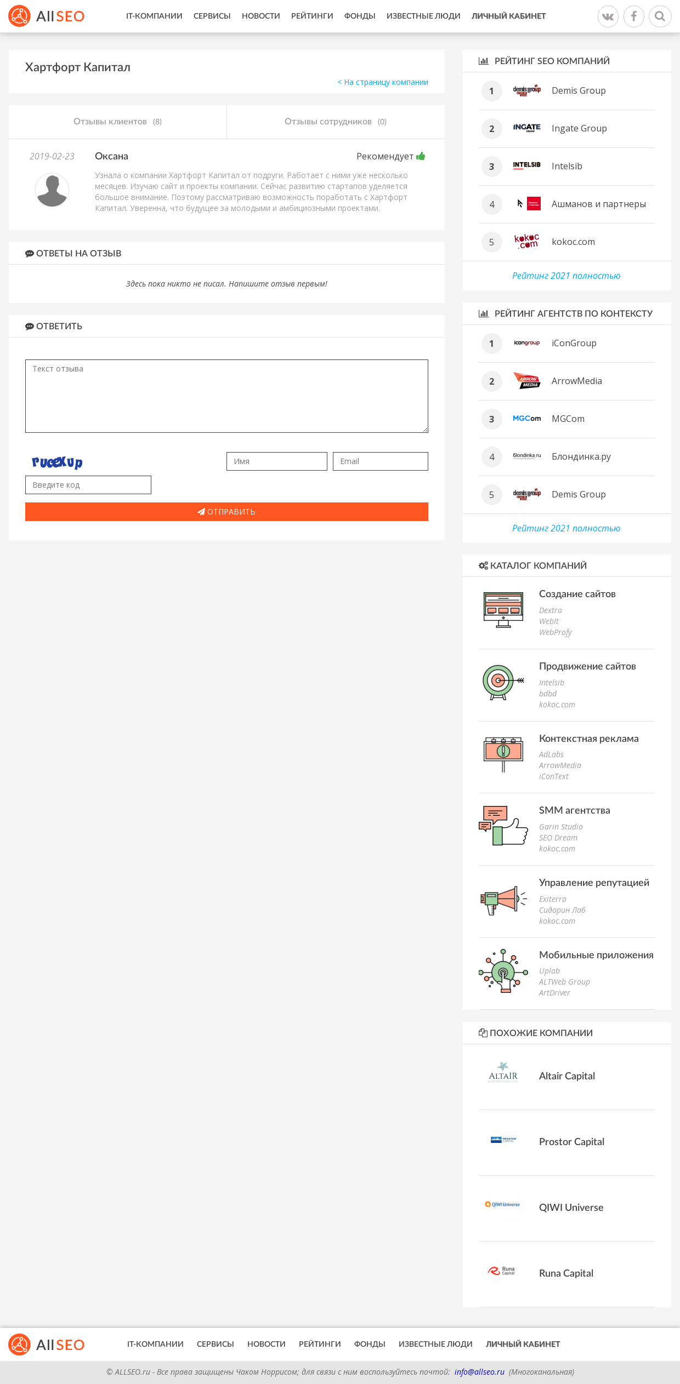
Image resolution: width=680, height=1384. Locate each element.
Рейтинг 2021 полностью (566, 276)
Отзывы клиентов (117, 122)
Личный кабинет (509, 16)
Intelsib (567, 166)
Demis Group (579, 90)
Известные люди (424, 16)
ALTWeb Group (564, 981)
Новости (261, 16)
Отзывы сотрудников (336, 122)
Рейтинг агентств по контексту (566, 313)
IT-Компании (154, 16)
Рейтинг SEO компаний (544, 61)
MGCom (568, 419)
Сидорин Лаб (562, 910)
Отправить (226, 511)
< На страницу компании (382, 82)
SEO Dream (558, 837)
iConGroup (574, 343)
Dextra (550, 610)
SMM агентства (574, 811)
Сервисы (212, 16)
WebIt (549, 621)
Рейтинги (312, 16)
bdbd (548, 693)
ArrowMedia (577, 381)
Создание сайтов (577, 594)
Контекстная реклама (589, 739)
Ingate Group (579, 128)
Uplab (549, 970)
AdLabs (551, 754)
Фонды (360, 16)
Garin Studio (561, 826)
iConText (554, 776)
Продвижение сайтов (587, 667)
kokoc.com (573, 242)
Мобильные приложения (596, 955)
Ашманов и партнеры (599, 204)
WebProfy (555, 632)
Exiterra (552, 899)
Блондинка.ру (581, 456)
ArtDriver (554, 992)
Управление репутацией (594, 883)
